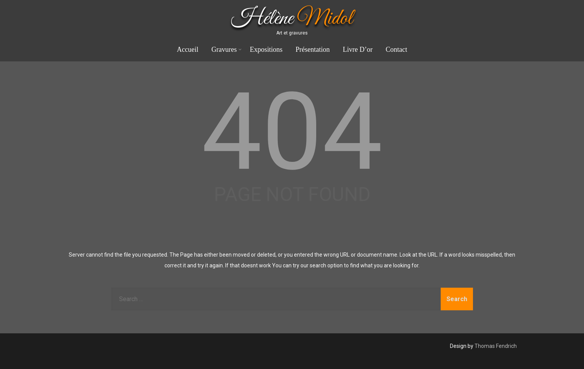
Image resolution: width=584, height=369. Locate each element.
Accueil (187, 49)
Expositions (266, 49)
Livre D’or (357, 49)
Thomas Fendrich (495, 346)
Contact (396, 49)
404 (292, 132)
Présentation (312, 49)
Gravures (226, 49)
